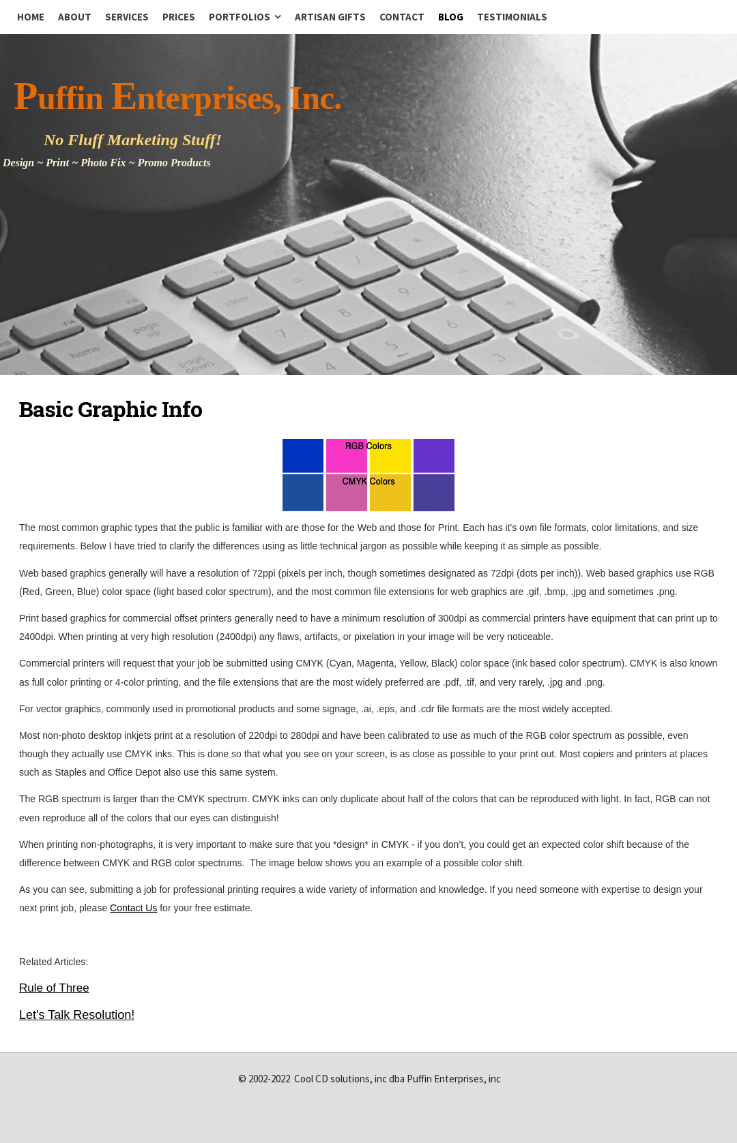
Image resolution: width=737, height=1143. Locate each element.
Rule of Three (54, 987)
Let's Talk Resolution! (76, 1015)
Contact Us (133, 907)
